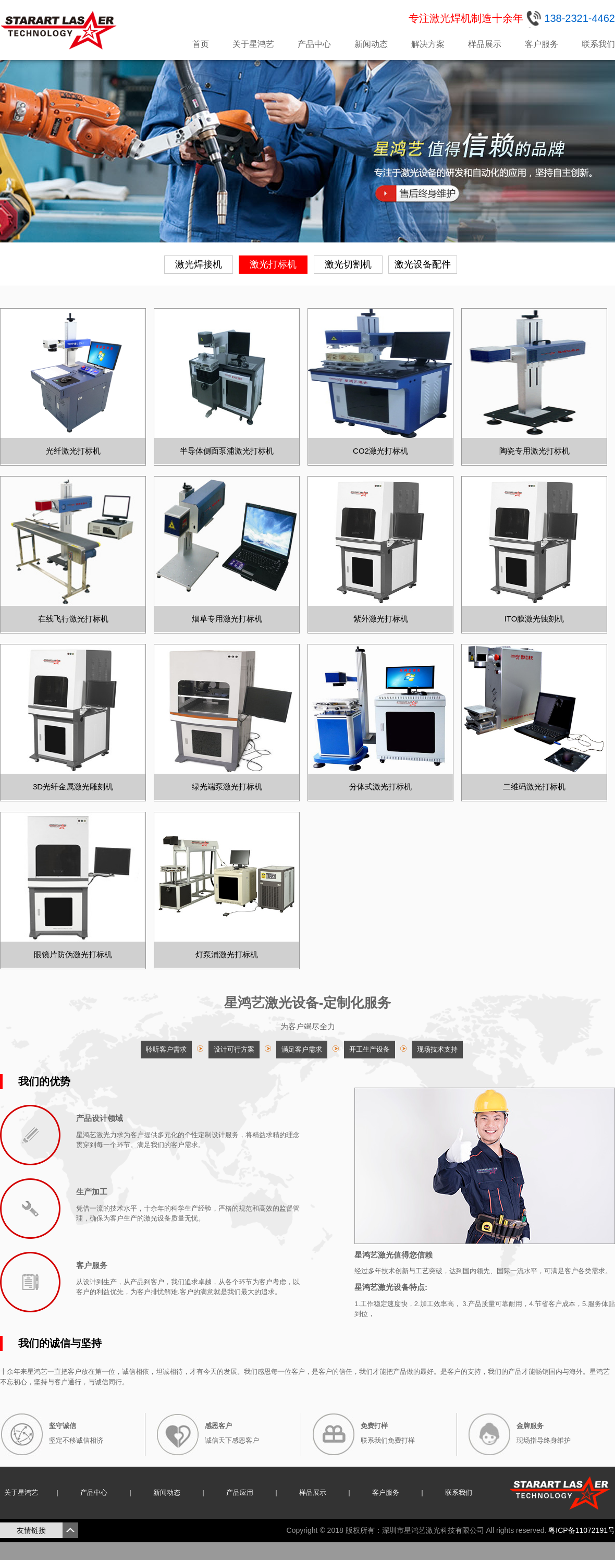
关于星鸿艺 (253, 44)
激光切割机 (348, 264)
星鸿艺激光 (60, 30)
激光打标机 (273, 264)
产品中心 (314, 44)
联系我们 (598, 44)
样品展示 (484, 44)
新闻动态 (371, 44)
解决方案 (428, 44)
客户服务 (541, 44)
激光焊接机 (198, 264)
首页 (200, 44)
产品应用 (239, 1492)
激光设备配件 (423, 264)
